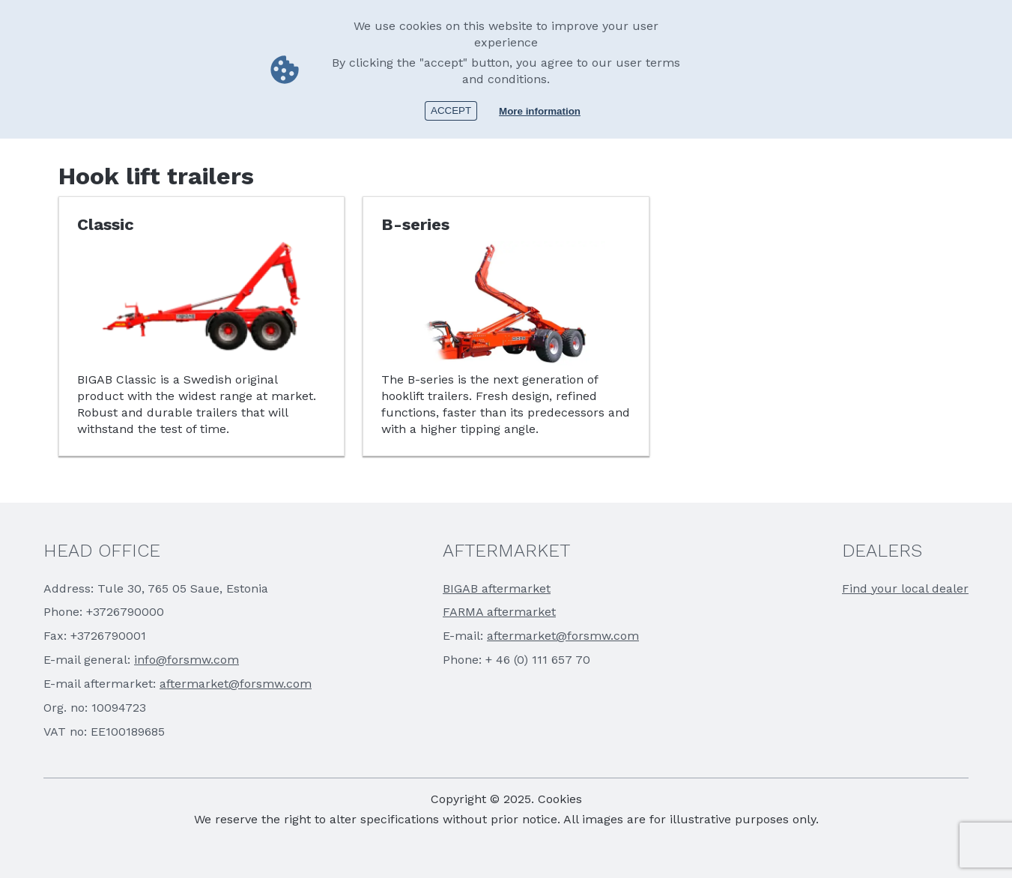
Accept (451, 110)
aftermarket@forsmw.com (236, 683)
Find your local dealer (905, 588)
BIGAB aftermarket (497, 588)
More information (540, 111)
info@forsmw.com (186, 660)
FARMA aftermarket (499, 612)
